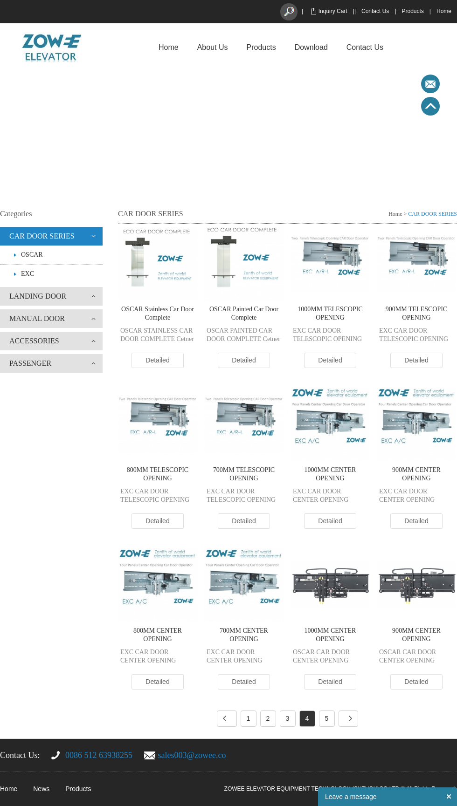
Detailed (157, 360)
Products (413, 11)
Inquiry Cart (333, 11)
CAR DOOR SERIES (42, 236)
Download (311, 47)
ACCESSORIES (34, 341)
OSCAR (32, 254)
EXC (27, 273)
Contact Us (375, 11)
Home (443, 11)
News (41, 788)
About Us (212, 47)
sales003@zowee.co (192, 755)
